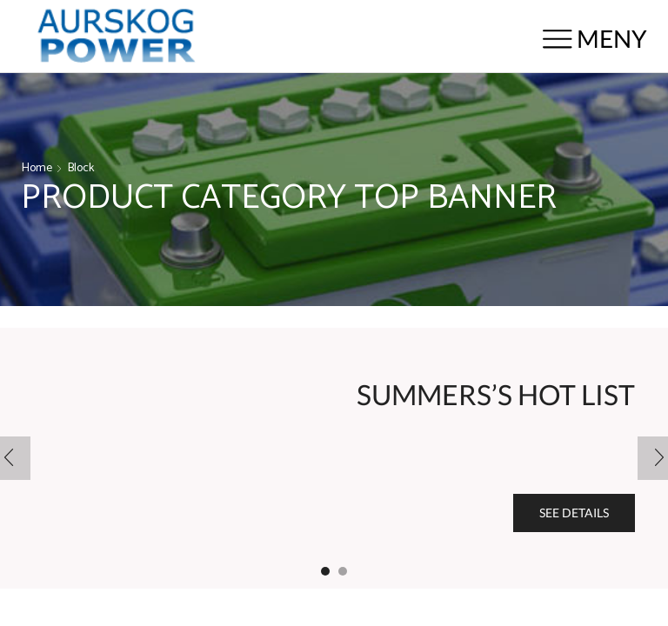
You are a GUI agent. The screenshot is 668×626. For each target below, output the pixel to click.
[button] (325, 571)
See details (574, 512)
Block (81, 168)
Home (37, 168)
